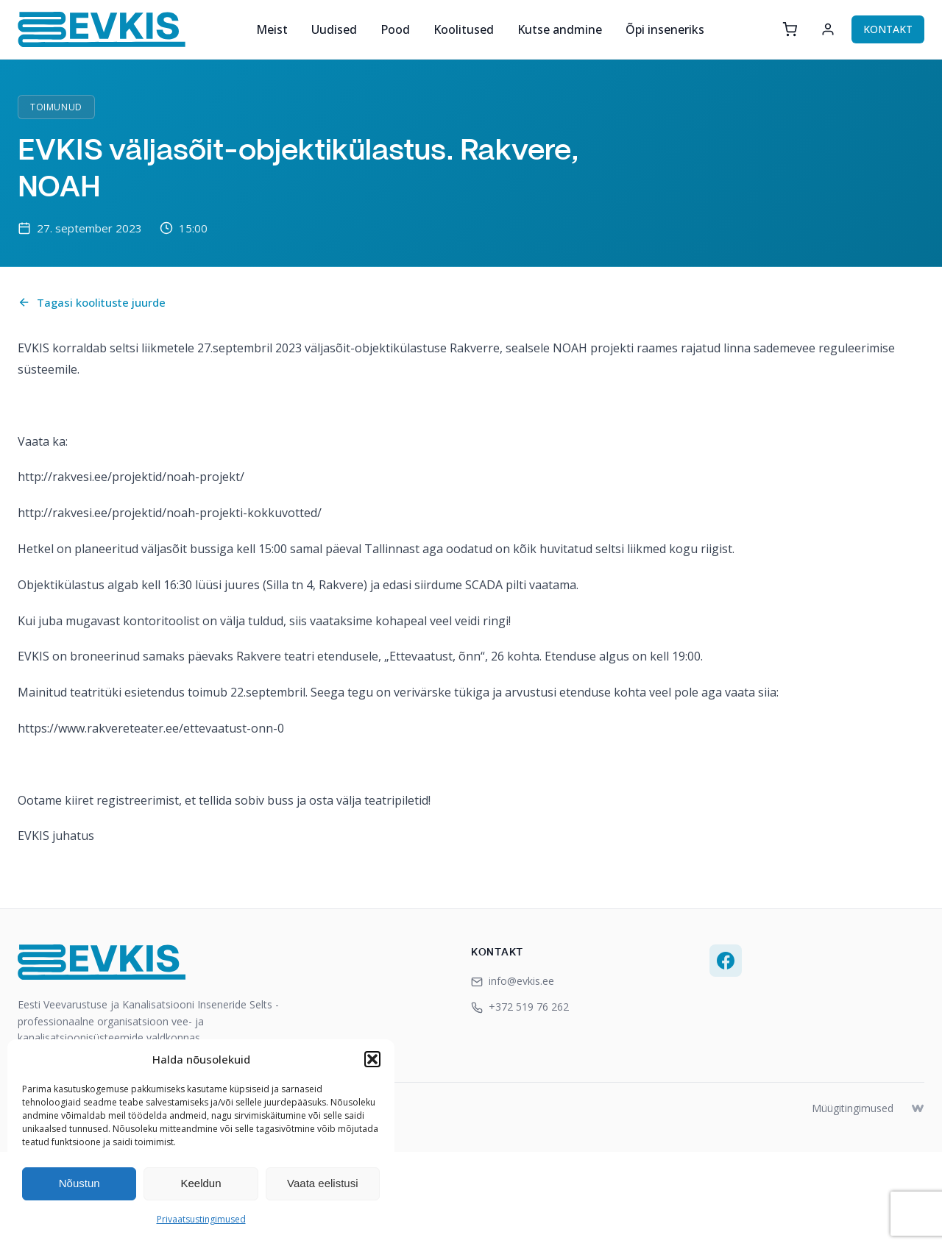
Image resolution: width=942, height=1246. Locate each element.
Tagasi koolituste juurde (92, 302)
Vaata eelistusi (322, 1183)
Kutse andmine (559, 29)
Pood (395, 29)
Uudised (334, 29)
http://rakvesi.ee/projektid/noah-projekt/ (131, 477)
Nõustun (79, 1183)
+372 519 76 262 (520, 1007)
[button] (372, 1059)
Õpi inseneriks (665, 29)
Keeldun (200, 1183)
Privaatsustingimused (201, 1219)
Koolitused (463, 29)
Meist (272, 29)
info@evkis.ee (512, 981)
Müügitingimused (852, 1108)
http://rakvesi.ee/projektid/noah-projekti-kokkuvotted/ (170, 513)
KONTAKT (888, 29)
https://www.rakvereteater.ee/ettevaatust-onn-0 (151, 728)
